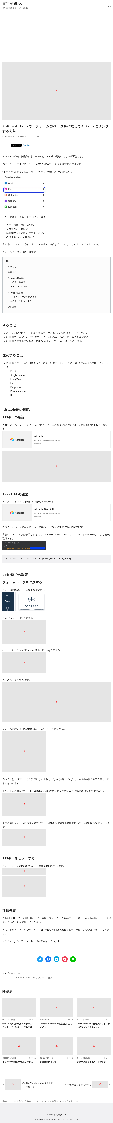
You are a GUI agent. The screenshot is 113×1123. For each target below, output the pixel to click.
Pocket (26, 145)
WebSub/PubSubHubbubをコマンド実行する (37, 1085)
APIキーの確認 (18, 282)
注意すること (14, 272)
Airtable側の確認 (16, 278)
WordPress (74, 1119)
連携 (50, 978)
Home (5, 1101)
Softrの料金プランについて (78, 1085)
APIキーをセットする (21, 301)
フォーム (42, 978)
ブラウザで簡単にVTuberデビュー (18, 1062)
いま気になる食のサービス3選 (91, 1062)
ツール (19, 973)
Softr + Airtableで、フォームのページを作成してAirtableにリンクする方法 (49, 1101)
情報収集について (48, 1062)
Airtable (39, 436)
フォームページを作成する (24, 297)
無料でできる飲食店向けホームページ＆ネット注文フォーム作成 (18, 1025)
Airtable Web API (44, 509)
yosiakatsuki (55, 1119)
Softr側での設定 (15, 292)
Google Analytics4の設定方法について (56, 1025)
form (27, 978)
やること (12, 266)
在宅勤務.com (14, 3)
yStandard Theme (41, 1119)
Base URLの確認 (19, 286)
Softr (34, 978)
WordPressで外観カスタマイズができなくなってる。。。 (93, 1025)
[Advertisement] (56, 38)
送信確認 (12, 307)
